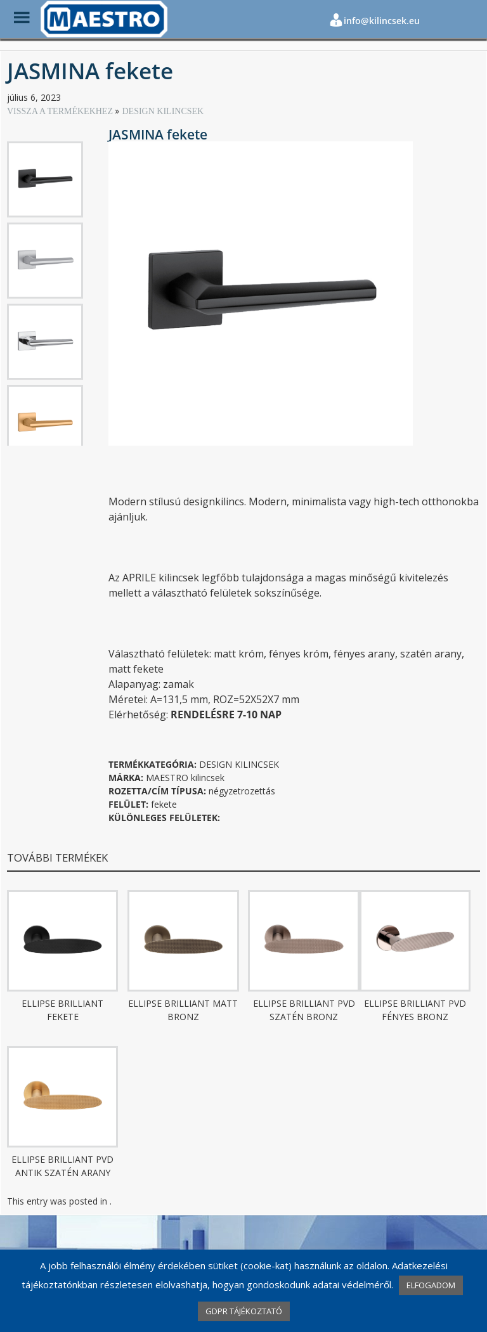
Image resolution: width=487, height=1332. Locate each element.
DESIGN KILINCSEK (163, 111)
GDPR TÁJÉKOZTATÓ (243, 1311)
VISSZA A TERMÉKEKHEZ (61, 111)
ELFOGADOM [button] (430, 1285)
